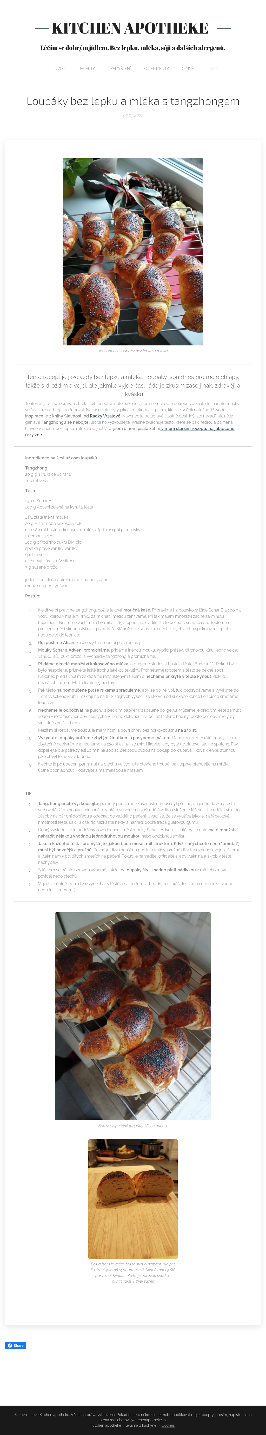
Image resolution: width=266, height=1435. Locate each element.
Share (16, 1345)
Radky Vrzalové (105, 416)
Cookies (168, 1425)
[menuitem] (105, 68)
